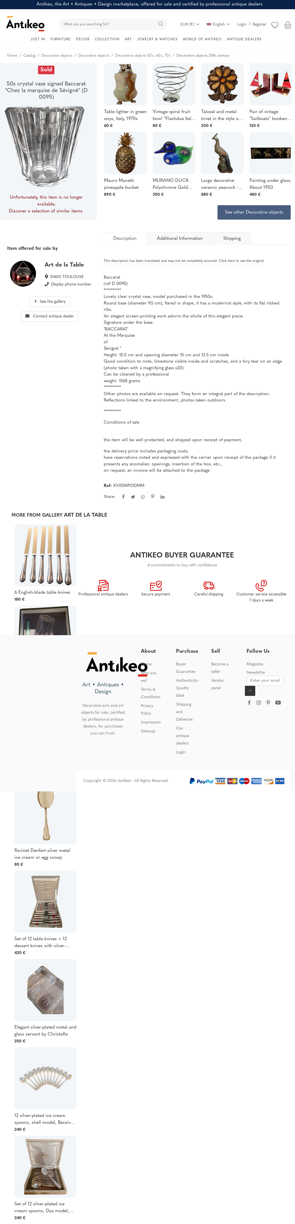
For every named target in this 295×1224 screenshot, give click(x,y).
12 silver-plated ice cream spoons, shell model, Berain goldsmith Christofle (42, 1119)
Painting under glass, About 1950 (270, 184)
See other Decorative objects (254, 212)
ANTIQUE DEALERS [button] (244, 39)
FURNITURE (60, 39)
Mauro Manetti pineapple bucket (121, 184)
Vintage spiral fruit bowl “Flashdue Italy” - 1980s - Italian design (174, 116)
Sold (46, 70)
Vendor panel (217, 684)
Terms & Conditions (150, 693)
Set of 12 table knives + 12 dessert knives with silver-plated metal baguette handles (44, 943)
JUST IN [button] (38, 39)
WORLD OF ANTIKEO (202, 39)
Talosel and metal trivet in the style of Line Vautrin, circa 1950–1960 (220, 116)
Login (242, 24)
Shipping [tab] (232, 238)
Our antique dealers (182, 736)
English (218, 24)
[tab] (125, 238)
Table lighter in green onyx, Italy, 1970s (125, 115)
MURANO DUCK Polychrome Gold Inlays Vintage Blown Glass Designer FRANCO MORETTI (173, 184)
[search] (113, 24)
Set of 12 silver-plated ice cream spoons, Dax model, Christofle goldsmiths (41, 1208)
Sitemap (148, 731)
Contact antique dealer (49, 316)
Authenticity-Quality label (187, 688)
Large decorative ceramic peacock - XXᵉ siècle (219, 184)
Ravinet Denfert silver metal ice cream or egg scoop (42, 854)
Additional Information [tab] (180, 238)
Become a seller (219, 668)
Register (260, 24)
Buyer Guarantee (185, 668)
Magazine (255, 664)
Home (146, 664)
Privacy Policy (147, 710)
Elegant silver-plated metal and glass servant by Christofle (45, 1031)
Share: (109, 497)
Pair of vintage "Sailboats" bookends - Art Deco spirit (270, 116)
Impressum (151, 722)
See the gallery (49, 302)
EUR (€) (190, 24)
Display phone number (71, 284)
